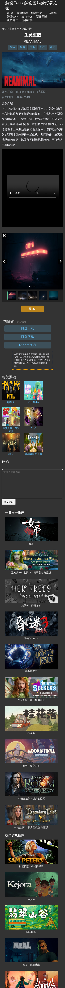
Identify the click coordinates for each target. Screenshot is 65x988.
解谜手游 (36, 12)
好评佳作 (12, 16)
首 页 (10, 12)
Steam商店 (27, 344)
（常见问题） (21, 322)
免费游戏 (12, 20)
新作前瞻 (41, 16)
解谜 (22, 47)
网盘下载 (27, 328)
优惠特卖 (27, 20)
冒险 (12, 47)
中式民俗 (51, 12)
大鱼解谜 (22, 12)
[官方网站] (41, 91)
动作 (42, 47)
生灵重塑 (14, 28)
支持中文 (27, 16)
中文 (52, 47)
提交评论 (9, 501)
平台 (32, 47)
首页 (4, 28)
